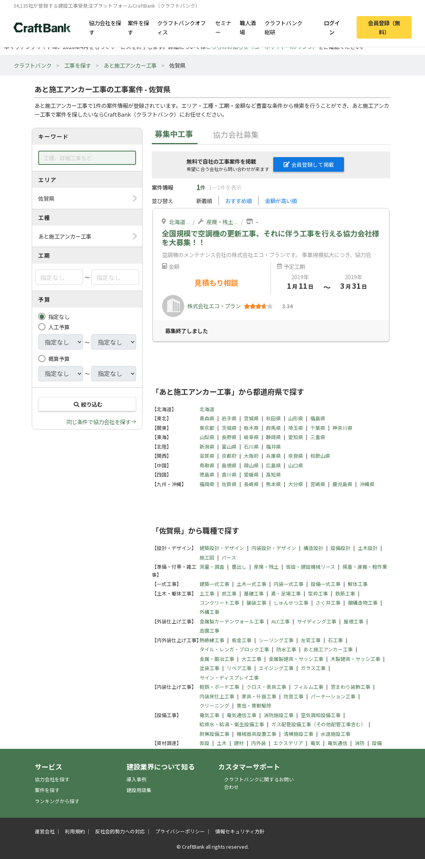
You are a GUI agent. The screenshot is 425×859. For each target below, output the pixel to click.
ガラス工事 (313, 668)
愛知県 (295, 437)
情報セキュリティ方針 (239, 831)
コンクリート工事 (219, 602)
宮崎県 (317, 484)
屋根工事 (353, 621)
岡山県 (251, 465)
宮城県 (251, 418)
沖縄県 (367, 484)
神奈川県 (342, 427)
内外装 (258, 743)
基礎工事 (254, 593)
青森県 (207, 418)
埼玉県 (295, 427)
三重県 (317, 437)
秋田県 (273, 418)
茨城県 (229, 427)
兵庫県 (273, 455)
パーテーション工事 (333, 696)
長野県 (229, 437)
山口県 (295, 465)
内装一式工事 (288, 583)
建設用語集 (139, 790)
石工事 (335, 640)
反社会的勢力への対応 (120, 831)
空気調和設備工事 (321, 715)
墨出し (239, 566)
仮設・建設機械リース (310, 566)
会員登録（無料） (384, 27)
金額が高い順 (281, 201)
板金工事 (241, 640)
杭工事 (229, 593)
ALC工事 (280, 621)
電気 (315, 743)
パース (229, 557)
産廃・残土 (219, 222)
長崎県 (251, 484)
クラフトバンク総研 (283, 27)
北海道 (177, 222)
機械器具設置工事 (256, 733)
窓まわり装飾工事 (350, 686)
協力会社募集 (236, 134)
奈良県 (295, 455)
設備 (377, 743)
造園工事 (209, 630)
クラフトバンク (33, 65)
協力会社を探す (105, 27)
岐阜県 (251, 437)
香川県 (229, 474)
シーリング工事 (276, 640)
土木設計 (368, 548)
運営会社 (45, 831)
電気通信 (337, 743)
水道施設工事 (335, 733)
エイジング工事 (276, 668)
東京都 (207, 427)
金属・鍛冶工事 (217, 658)
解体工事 (358, 583)
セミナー (223, 27)
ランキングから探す (57, 801)
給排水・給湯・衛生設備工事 (232, 724)
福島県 (317, 418)
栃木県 (251, 427)
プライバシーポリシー (180, 831)
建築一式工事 (214, 583)
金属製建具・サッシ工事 (296, 658)
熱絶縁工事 (212, 640)
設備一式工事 (326, 583)
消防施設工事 (279, 715)
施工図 (207, 557)
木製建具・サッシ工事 (355, 658)
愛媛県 (251, 474)
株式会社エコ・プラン (214, 306)
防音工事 (293, 696)
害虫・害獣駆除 (254, 705)
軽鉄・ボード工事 (219, 686)
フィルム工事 (308, 686)
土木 (222, 743)
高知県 (273, 474)
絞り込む (87, 404)
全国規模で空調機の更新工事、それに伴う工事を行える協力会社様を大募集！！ (270, 237)
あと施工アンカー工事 (130, 65)
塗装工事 (209, 668)
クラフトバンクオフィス (181, 27)
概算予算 (59, 359)
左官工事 (311, 640)
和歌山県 (320, 455)
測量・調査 (212, 566)
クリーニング (214, 705)
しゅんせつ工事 (291, 602)
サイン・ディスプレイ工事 (229, 677)
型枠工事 (318, 593)
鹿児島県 (342, 484)
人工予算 (59, 327)
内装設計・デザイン (273, 548)
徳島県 (207, 474)
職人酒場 (248, 27)
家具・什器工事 (259, 696)
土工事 (207, 593)
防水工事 (286, 649)
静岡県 (273, 437)
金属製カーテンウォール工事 (232, 621)
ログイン (332, 27)
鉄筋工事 (345, 593)
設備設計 (340, 548)
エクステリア (288, 743)
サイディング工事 (316, 621)
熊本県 (273, 484)
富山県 (229, 446)
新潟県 (207, 446)
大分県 (295, 484)
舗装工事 (256, 602)
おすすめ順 (238, 201)
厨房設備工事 (214, 733)
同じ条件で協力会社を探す (99, 422)
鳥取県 (207, 465)
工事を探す (77, 65)
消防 (360, 743)
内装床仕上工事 (217, 696)
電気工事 (209, 715)
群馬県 (273, 427)
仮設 (204, 743)
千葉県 (317, 427)
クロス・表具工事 (266, 686)
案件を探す (138, 27)
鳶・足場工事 (286, 593)
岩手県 (229, 418)
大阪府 (251, 455)
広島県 (273, 465)
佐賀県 (229, 484)
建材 (239, 743)
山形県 (295, 418)
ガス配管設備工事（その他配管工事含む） (318, 724)
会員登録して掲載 (309, 164)
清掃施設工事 (298, 733)
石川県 (251, 446)
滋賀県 (207, 455)
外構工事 (209, 611)
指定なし (59, 316)
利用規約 (75, 831)
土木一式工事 (251, 583)
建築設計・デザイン (222, 548)
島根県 (229, 465)
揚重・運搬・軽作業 (364, 566)
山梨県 (207, 437)
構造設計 (313, 548)
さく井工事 (328, 602)
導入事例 (136, 779)
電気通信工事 (241, 715)
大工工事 (251, 658)
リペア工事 (239, 668)
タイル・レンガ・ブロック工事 (234, 649)
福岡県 (207, 484)
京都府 (229, 455)
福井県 (273, 446)
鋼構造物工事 (363, 602)
